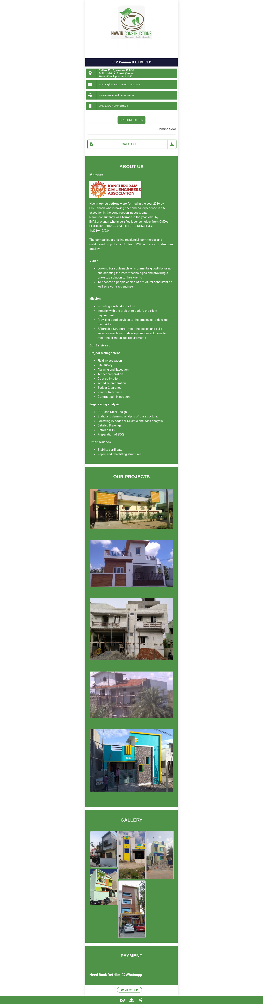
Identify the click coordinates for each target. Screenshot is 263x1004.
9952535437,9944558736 (113, 105)
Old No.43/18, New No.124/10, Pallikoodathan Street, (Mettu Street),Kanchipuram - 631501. (116, 73)
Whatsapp (132, 975)
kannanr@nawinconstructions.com (119, 84)
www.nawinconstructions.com (117, 95)
